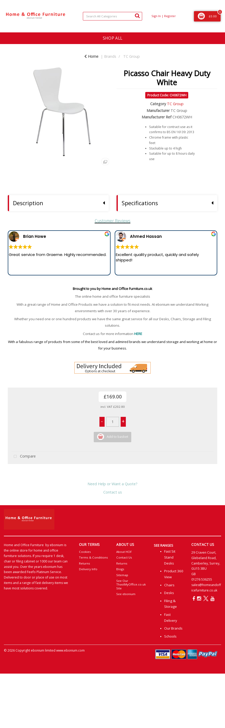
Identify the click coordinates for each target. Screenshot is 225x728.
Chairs (169, 585)
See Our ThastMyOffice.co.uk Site (131, 584)
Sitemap (122, 575)
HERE (138, 333)
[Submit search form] (137, 15)
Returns (84, 563)
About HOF (124, 552)
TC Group (131, 56)
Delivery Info (88, 569)
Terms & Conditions (93, 557)
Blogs (120, 569)
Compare (23, 456)
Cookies (85, 552)
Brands (110, 56)
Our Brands (173, 628)
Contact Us (124, 557)
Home (91, 56)
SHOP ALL (112, 38)
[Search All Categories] (112, 16)
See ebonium (125, 594)
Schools (170, 636)
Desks (169, 592)
